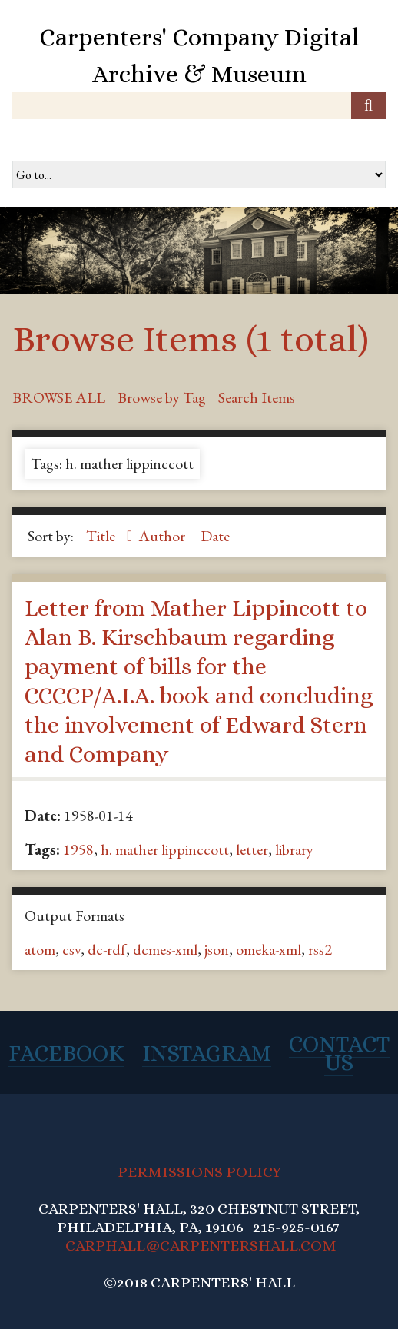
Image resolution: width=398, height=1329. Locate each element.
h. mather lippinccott (165, 849)
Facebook (66, 1053)
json (216, 949)
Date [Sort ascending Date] (215, 536)
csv (71, 949)
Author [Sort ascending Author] (163, 536)
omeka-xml (268, 949)
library (294, 849)
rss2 (320, 949)
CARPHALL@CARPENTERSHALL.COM (201, 1245)
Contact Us (339, 1053)
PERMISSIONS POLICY (199, 1172)
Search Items (256, 397)
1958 (78, 849)
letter (252, 849)
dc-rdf (107, 949)
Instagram (206, 1053)
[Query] (199, 105)
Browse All (58, 397)
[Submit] (368, 105)
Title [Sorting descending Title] (102, 536)
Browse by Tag (162, 397)
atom (40, 949)
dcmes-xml (165, 949)
